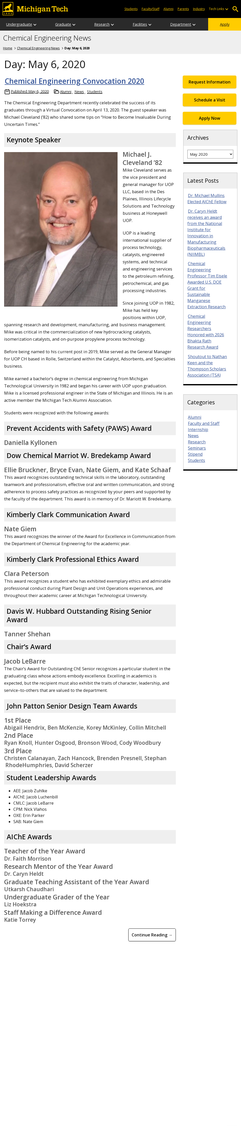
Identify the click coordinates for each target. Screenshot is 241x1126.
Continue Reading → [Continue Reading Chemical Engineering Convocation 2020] (152, 935)
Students (131, 9)
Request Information (209, 82)
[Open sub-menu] (226, 9)
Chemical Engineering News (47, 38)
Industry (199, 9)
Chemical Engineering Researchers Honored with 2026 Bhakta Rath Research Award (205, 331)
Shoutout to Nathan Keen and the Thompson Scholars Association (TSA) (207, 366)
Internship (198, 429)
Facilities (140, 24)
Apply (224, 24)
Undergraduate (19, 24)
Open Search (235, 9)
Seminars (197, 448)
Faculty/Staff (150, 9)
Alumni (168, 9)
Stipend (195, 454)
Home (7, 48)
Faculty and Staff (203, 423)
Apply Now (209, 118)
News (79, 91)
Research (102, 24)
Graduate (63, 24)
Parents (183, 9)
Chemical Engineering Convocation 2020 (74, 81)
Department (180, 24)
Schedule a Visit (209, 100)
